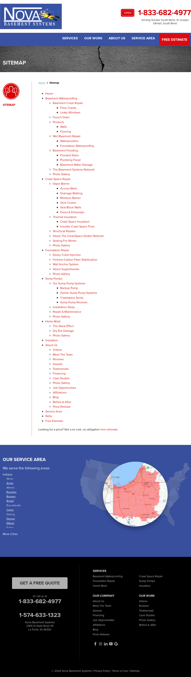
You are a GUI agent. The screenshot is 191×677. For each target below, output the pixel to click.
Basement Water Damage (76, 163)
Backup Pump (69, 287)
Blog (56, 396)
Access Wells (68, 187)
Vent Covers (68, 201)
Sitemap (9, 103)
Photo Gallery (61, 173)
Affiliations (59, 391)
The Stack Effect (63, 325)
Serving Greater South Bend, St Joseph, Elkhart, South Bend (165, 21)
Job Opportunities (64, 386)
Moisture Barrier (70, 196)
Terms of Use (120, 670)
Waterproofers (69, 140)
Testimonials (61, 367)
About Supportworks (66, 268)
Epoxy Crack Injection (67, 254)
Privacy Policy (102, 670)
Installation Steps (64, 306)
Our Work (91, 39)
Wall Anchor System (65, 263)
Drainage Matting (71, 192)
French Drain (61, 116)
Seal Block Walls (70, 206)
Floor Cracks (68, 106)
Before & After (62, 401)
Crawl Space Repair (58, 178)
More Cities (10, 533)
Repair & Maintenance (67, 310)
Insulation (51, 339)
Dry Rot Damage (63, 329)
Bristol (10, 500)
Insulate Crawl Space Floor (77, 225)
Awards (57, 363)
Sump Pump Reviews (73, 301)
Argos (9, 482)
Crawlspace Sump (71, 296)
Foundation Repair (57, 249)
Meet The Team (63, 353)
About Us (116, 39)
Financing (59, 372)
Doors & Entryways (72, 211)
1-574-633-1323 (40, 614)
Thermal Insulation (65, 216)
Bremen (11, 495)
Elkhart (10, 522)
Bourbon (11, 491)
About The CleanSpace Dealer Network (78, 234)
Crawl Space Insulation (75, 220)
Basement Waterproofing (61, 97)
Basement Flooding (65, 149)
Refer (48, 415)
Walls (63, 125)
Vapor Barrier (61, 182)
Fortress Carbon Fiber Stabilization (75, 258)
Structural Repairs (64, 230)
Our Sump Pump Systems (69, 282)
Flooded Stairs (69, 154)
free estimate (109, 428)
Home (49, 92)
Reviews (58, 358)
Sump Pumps (53, 277)
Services (67, 39)
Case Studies (61, 377)
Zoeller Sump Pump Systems (78, 291)
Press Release (62, 405)
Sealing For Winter (65, 239)
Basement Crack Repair (68, 102)
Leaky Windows (70, 111)
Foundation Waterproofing (77, 144)
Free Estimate (175, 39)
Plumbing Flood (70, 159)
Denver (10, 518)
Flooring (65, 130)
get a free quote (40, 581)
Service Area (143, 39)
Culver (10, 509)
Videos (57, 348)
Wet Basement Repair (67, 135)
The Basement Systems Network (74, 168)
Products (58, 121)
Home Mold (52, 320)
